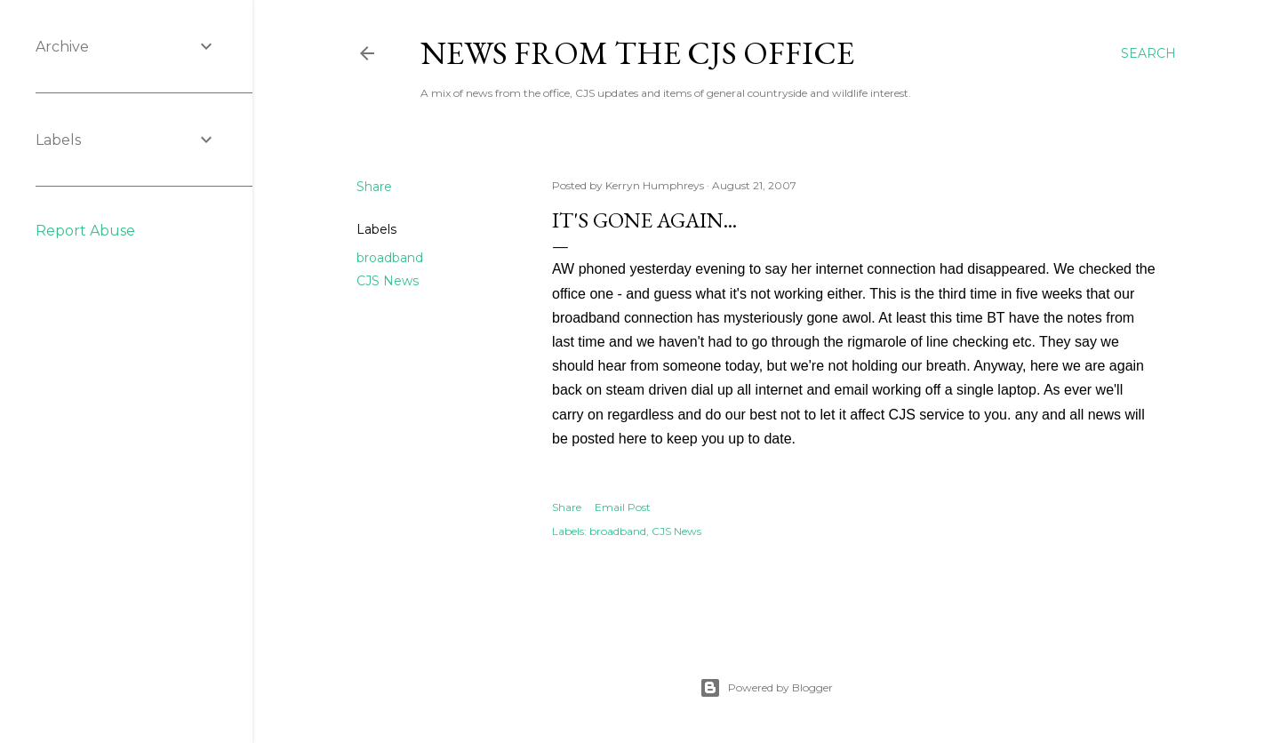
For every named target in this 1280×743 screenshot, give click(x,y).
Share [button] (374, 187)
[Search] (1148, 53)
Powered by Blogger (766, 688)
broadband (389, 258)
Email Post (623, 507)
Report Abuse (85, 230)
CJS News (387, 281)
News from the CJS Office (637, 53)
